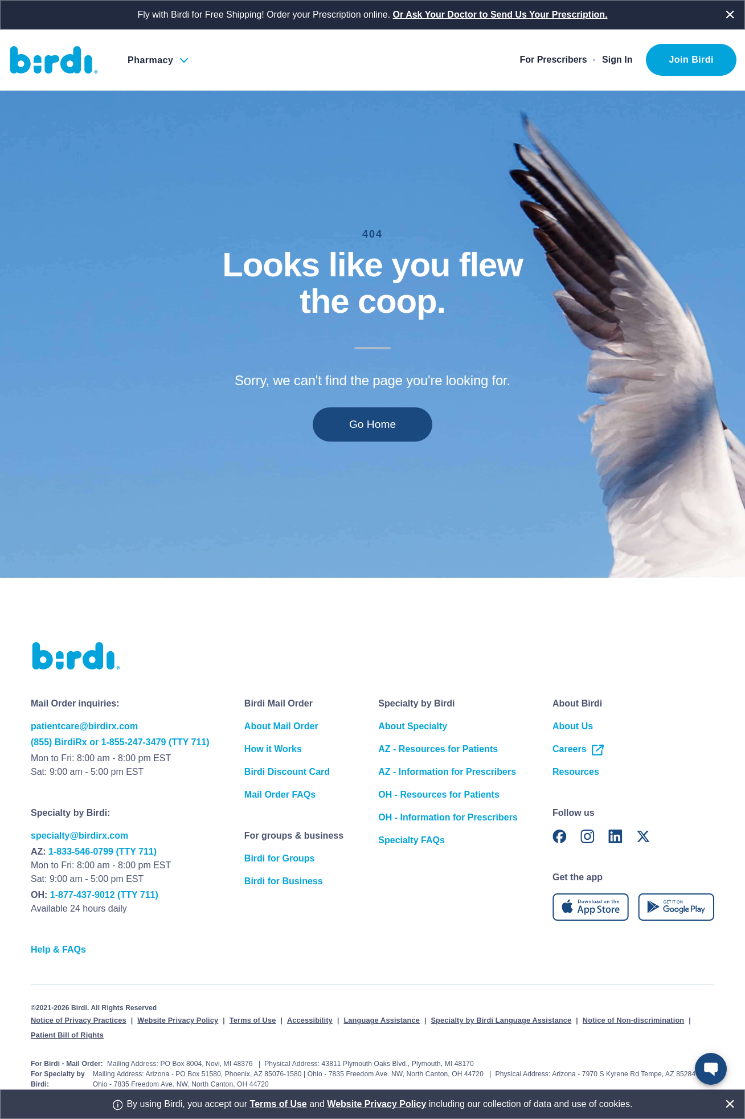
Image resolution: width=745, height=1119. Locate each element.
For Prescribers (553, 59)
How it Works (273, 749)
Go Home (372, 424)
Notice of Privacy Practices (78, 1020)
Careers (578, 749)
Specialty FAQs (411, 840)
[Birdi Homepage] (54, 59)
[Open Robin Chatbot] (711, 1069)
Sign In (617, 59)
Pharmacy (150, 60)
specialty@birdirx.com (79, 835)
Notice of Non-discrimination (633, 1020)
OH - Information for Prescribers (448, 817)
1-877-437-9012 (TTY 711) (104, 895)
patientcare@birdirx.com (84, 726)
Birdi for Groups (279, 858)
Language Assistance (381, 1020)
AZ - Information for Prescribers (447, 772)
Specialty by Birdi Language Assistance (501, 1020)
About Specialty (412, 726)
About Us (572, 726)
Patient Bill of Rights (67, 1035)
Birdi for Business (283, 881)
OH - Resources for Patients (439, 794)
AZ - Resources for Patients (438, 749)
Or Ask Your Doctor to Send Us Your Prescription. (500, 14)
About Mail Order (281, 726)
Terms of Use (253, 1020)
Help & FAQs (58, 949)
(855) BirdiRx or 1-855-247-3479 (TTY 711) (120, 742)
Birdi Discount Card (287, 772)
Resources (575, 772)
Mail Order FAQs (280, 794)
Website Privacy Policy (177, 1020)
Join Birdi (691, 59)
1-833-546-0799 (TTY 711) (102, 851)
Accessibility (310, 1020)
